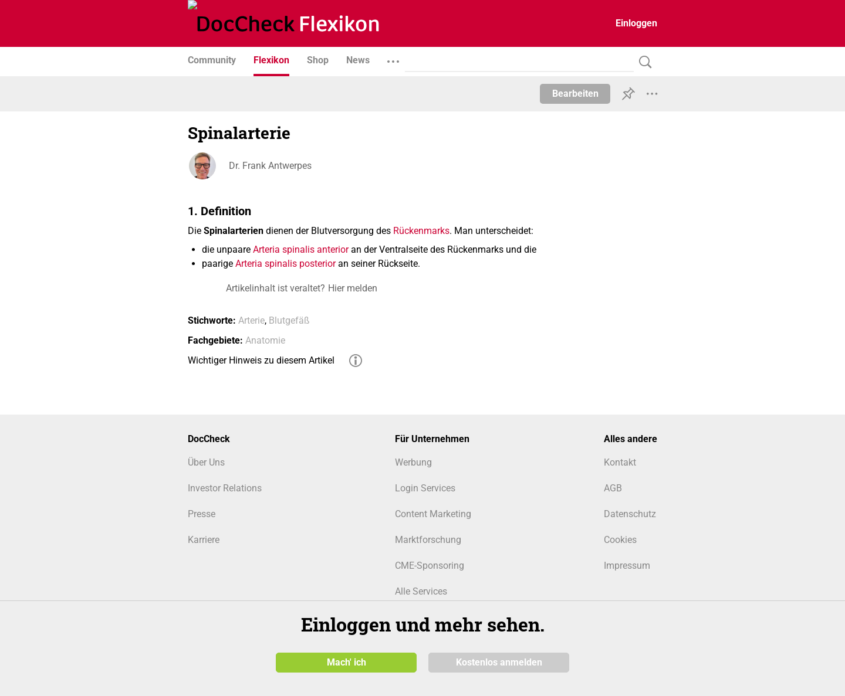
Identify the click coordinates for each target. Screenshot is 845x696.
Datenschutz (630, 514)
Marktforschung (428, 539)
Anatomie (265, 340)
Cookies (620, 539)
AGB (613, 488)
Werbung (413, 462)
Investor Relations (225, 488)
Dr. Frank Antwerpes (270, 165)
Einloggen (636, 23)
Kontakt (620, 462)
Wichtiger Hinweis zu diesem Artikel (261, 360)
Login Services (425, 488)
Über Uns (206, 462)
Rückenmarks (421, 230)
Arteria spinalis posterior (285, 263)
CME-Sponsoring (429, 565)
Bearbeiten (575, 93)
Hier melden (352, 288)
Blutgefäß (289, 320)
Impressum (627, 565)
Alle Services (421, 591)
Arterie (251, 320)
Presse (201, 514)
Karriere (203, 539)
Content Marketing (433, 514)
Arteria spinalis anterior (301, 249)
